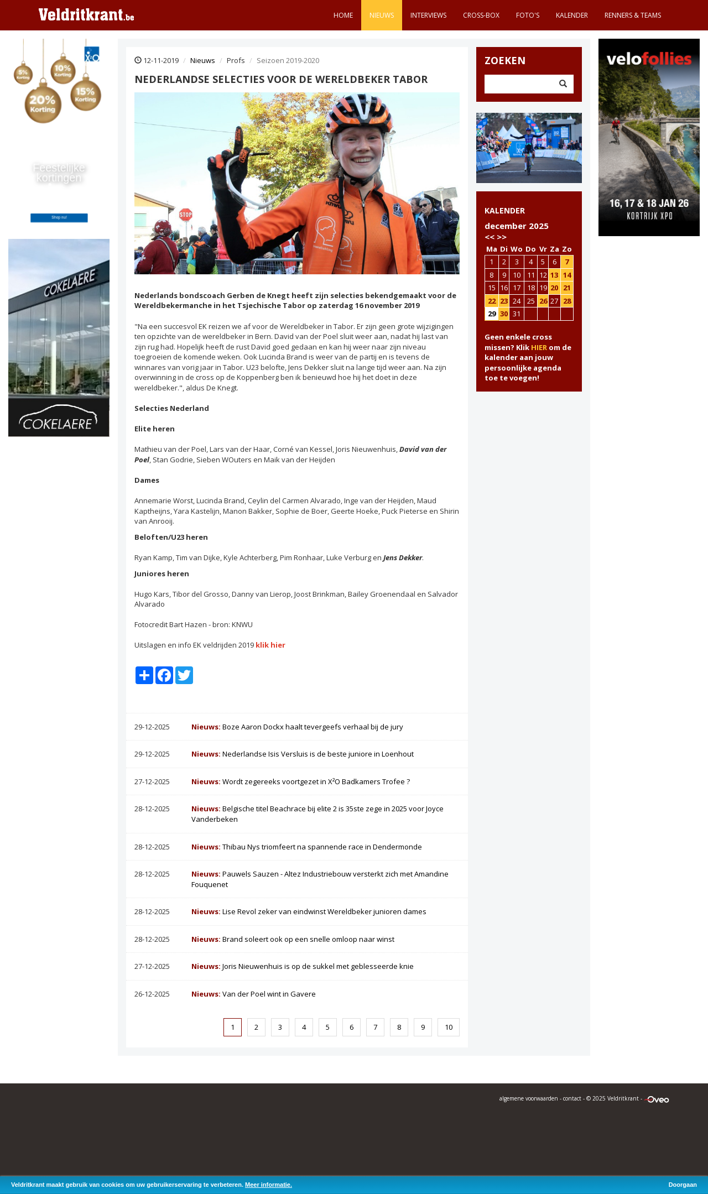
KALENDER (505, 210)
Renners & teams (633, 15)
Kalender (572, 15)
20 (554, 288)
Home (343, 15)
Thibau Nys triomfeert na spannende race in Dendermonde (306, 847)
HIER (539, 347)
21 (567, 288)
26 (543, 301)
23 (504, 301)
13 (554, 275)
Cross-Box (481, 15)
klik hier (270, 645)
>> (502, 236)
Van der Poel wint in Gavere (253, 994)
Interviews (428, 15)
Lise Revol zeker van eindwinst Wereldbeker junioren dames (308, 911)
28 (567, 301)
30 (504, 314)
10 (448, 1027)
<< (489, 236)
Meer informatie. (268, 1184)
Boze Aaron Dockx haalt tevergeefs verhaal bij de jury (297, 727)
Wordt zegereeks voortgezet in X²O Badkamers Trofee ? (300, 781)
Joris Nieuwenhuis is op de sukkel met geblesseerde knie (302, 966)
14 (567, 275)
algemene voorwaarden (528, 1098)
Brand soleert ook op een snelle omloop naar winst (292, 939)
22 (492, 301)
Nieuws (381, 15)
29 (492, 314)
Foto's (527, 15)
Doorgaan (683, 1184)
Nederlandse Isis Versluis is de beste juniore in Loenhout (302, 754)
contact (572, 1098)
